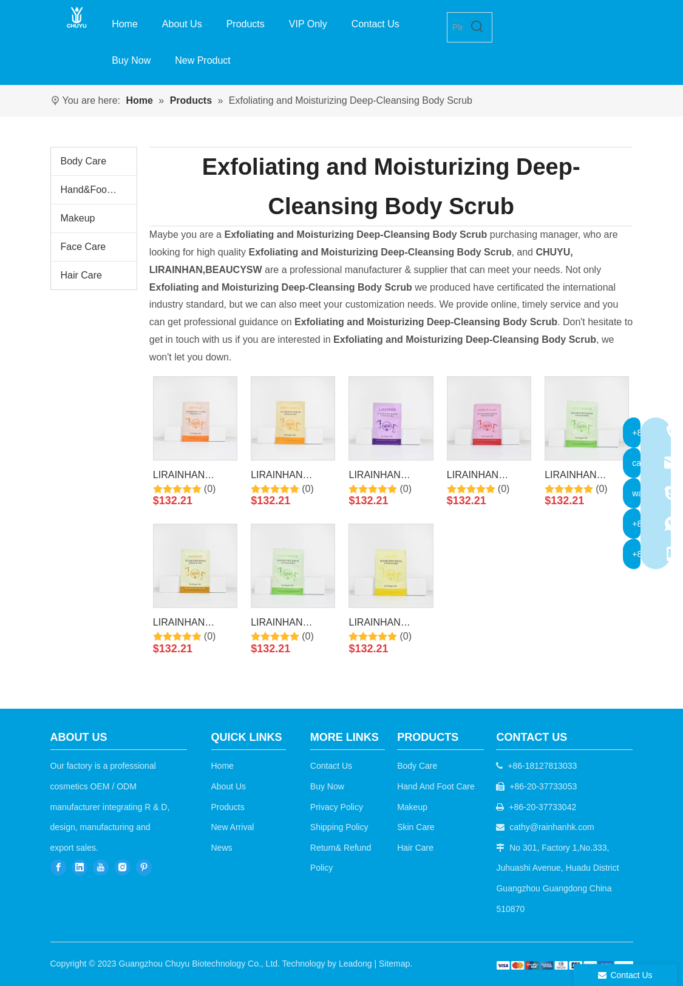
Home (222, 766)
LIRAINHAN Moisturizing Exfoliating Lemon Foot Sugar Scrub (387, 624)
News (222, 848)
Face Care (83, 246)
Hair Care (81, 275)
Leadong (355, 963)
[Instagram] (123, 867)
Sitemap (394, 963)
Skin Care (415, 827)
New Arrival (232, 827)
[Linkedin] (79, 867)
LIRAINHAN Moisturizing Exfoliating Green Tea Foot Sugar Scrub (288, 624)
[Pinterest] (144, 867)
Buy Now (327, 786)
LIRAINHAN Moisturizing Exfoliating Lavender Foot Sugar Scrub (379, 477)
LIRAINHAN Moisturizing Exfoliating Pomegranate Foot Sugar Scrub (487, 477)
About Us (228, 786)
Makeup (78, 218)
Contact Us (331, 766)
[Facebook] (58, 867)
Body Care (84, 161)
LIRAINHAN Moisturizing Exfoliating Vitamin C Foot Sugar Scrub (193, 477)
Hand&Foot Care (97, 189)
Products (228, 807)
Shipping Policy (339, 827)
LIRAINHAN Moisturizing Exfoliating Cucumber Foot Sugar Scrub (578, 477)
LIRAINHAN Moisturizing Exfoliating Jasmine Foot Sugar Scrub (195, 624)
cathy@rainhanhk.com (551, 827)
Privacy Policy (336, 807)
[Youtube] (101, 867)
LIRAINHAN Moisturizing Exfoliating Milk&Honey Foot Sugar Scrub (288, 477)
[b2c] (565, 965)
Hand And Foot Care (436, 786)
